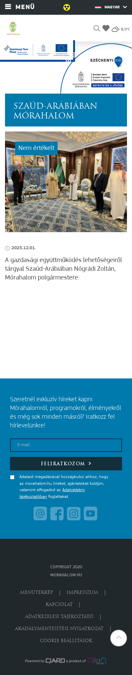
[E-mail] (66, 445)
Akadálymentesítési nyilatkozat (59, 629)
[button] (97, 29)
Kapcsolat (59, 605)
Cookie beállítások (66, 641)
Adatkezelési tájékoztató (59, 617)
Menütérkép (36, 592)
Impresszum (82, 592)
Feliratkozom (66, 463)
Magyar (111, 7)
